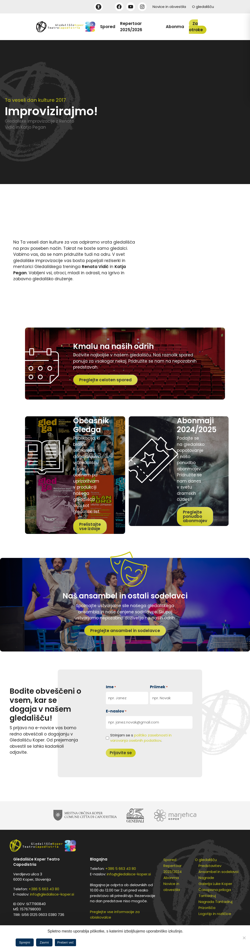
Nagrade (206, 877)
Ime (111, 687)
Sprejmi (24, 942)
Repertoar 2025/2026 (131, 27)
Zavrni (44, 942)
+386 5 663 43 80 (44, 888)
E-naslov (116, 711)
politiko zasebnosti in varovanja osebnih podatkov (141, 738)
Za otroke (196, 27)
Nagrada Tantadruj (215, 901)
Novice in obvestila (169, 6)
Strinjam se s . (141, 738)
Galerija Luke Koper (215, 883)
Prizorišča (207, 907)
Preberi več (65, 942)
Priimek (159, 687)
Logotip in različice (215, 913)
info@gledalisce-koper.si (52, 894)
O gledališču (203, 6)
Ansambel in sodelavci (218, 871)
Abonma (175, 27)
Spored (107, 27)
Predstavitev (210, 865)
